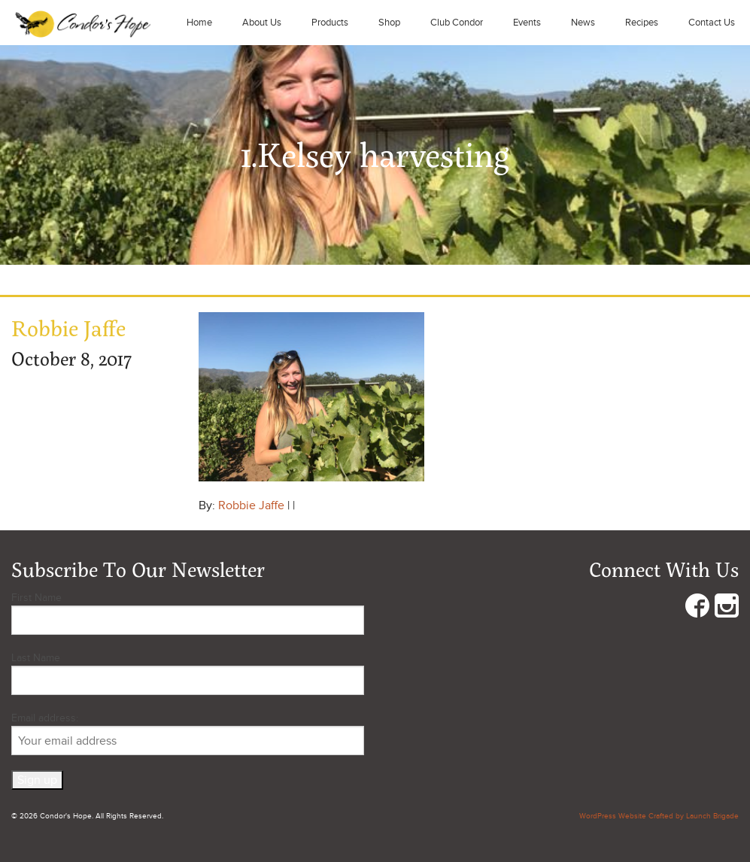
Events (527, 23)
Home (199, 23)
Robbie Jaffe (251, 505)
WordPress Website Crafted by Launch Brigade (659, 816)
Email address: (187, 733)
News (583, 23)
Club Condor (456, 23)
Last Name (35, 657)
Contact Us (711, 23)
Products (329, 23)
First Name (36, 597)
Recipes (641, 23)
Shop (389, 23)
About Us (261, 23)
